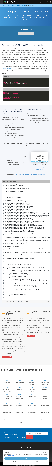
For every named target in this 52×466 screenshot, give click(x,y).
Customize (15, 461)
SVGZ (19, 415)
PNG (7, 393)
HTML (19, 408)
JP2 (20, 386)
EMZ (32, 408)
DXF (45, 393)
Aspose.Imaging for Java (7, 68)
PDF (7, 408)
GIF (20, 379)
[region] (26, 241)
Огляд (26, 33)
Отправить (29, 435)
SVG (7, 401)
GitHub (26, 301)
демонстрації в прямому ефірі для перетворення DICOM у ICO (30, 174)
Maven (11, 71)
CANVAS (32, 415)
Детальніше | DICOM (7, 356)
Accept (26, 458)
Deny (37, 461)
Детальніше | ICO (31, 335)
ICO (45, 415)
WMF (45, 401)
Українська (43, 2)
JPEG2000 (44, 386)
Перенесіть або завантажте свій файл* (39, 158)
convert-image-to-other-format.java (10, 301)
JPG (45, 379)
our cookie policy (11, 455)
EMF (32, 379)
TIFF (20, 401)
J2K (32, 386)
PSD (32, 393)
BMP (7, 379)
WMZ (45, 408)
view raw (47, 301)
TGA (7, 415)
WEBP (32, 401)
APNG (19, 393)
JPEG (7, 386)
